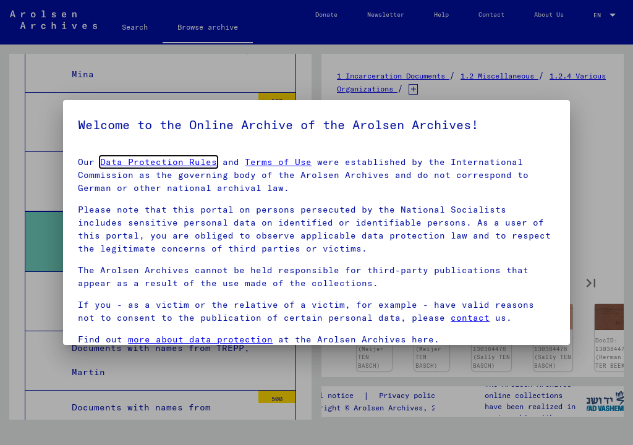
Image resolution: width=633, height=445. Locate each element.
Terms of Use (278, 161)
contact (470, 317)
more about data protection (200, 339)
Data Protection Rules (158, 161)
